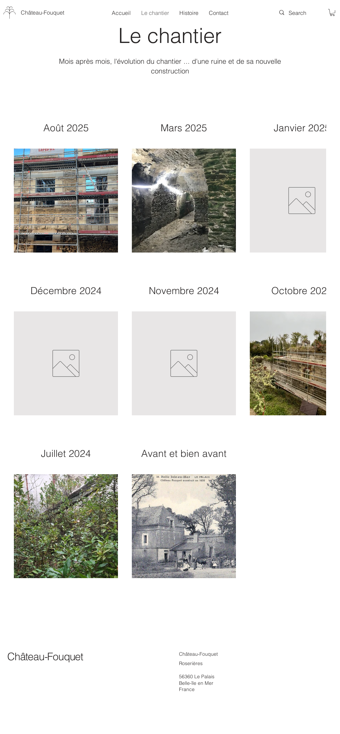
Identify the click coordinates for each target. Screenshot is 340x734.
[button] (332, 12)
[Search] (297, 13)
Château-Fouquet (45, 656)
